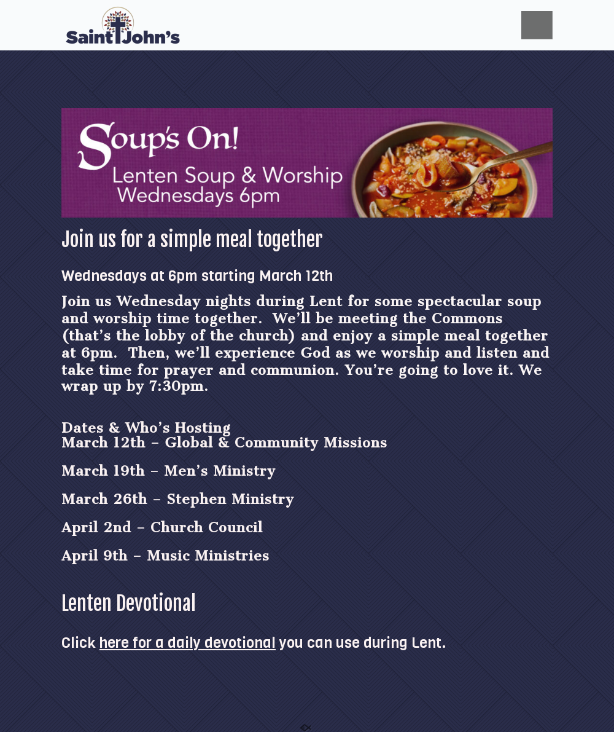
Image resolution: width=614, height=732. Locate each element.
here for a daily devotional (187, 643)
